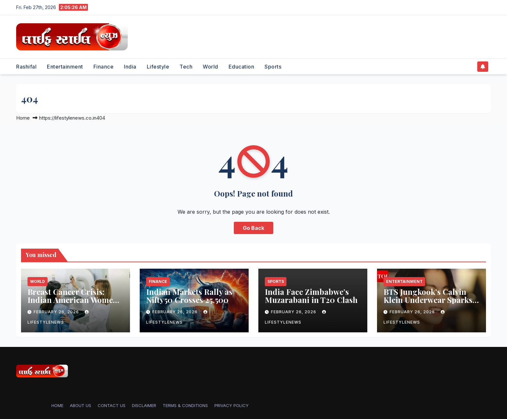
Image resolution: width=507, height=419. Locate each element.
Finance (103, 66)
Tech (185, 66)
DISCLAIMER (144, 405)
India (130, 66)
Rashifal (26, 66)
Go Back (253, 228)
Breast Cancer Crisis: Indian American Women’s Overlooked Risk (75, 299)
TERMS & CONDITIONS (185, 405)
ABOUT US (80, 405)
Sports (272, 66)
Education (241, 66)
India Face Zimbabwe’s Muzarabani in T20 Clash (311, 295)
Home (23, 118)
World (210, 66)
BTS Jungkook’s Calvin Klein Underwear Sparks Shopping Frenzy (427, 299)
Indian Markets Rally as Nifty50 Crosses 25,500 (189, 295)
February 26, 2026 (57, 311)
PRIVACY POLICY (231, 405)
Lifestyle (158, 66)
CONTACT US (111, 405)
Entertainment (65, 66)
